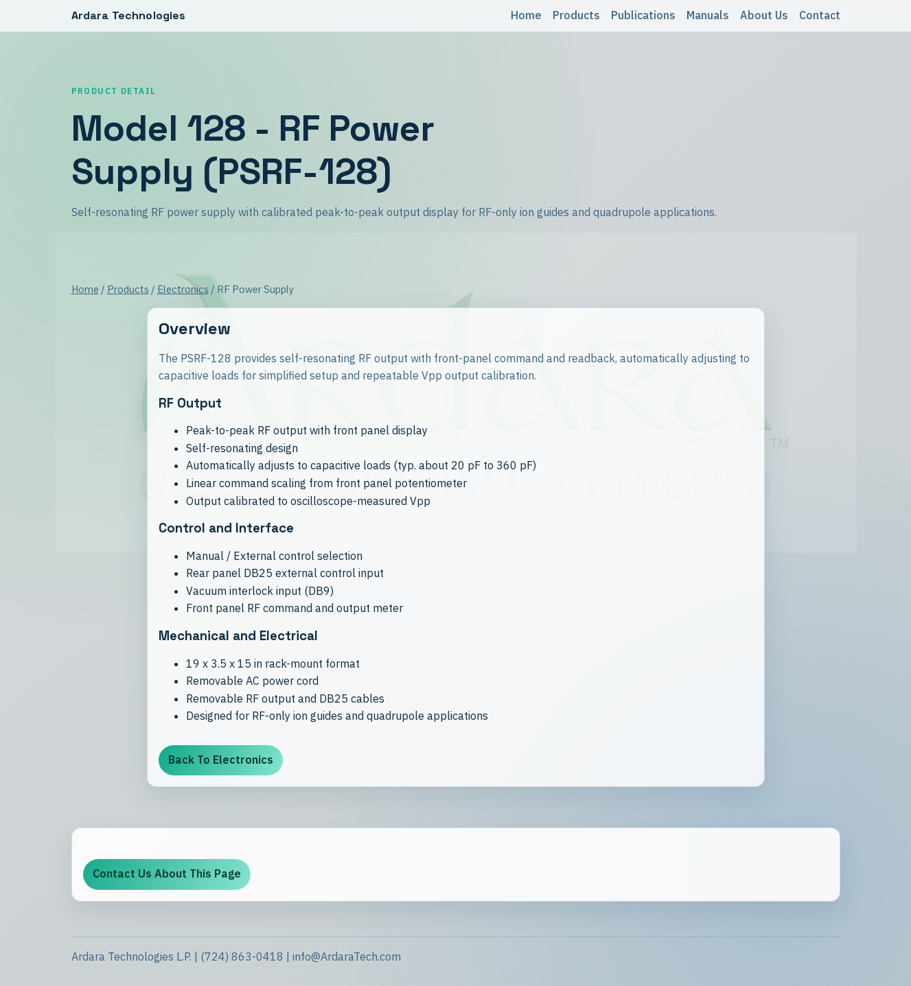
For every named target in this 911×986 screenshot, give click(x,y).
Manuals (708, 15)
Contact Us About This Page (167, 877)
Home (526, 15)
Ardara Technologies (128, 15)
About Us (764, 15)
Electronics (183, 289)
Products (576, 15)
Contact (819, 15)
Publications (643, 15)
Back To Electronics (220, 759)
